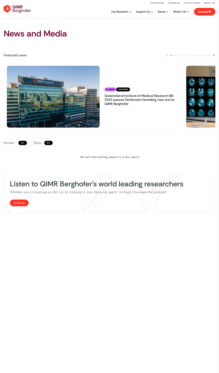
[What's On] (181, 12)
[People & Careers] (192, 3)
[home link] (17, 9)
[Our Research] (121, 12)
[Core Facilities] (157, 3)
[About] (163, 12)
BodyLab (19, 203)
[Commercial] (174, 3)
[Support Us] (144, 12)
